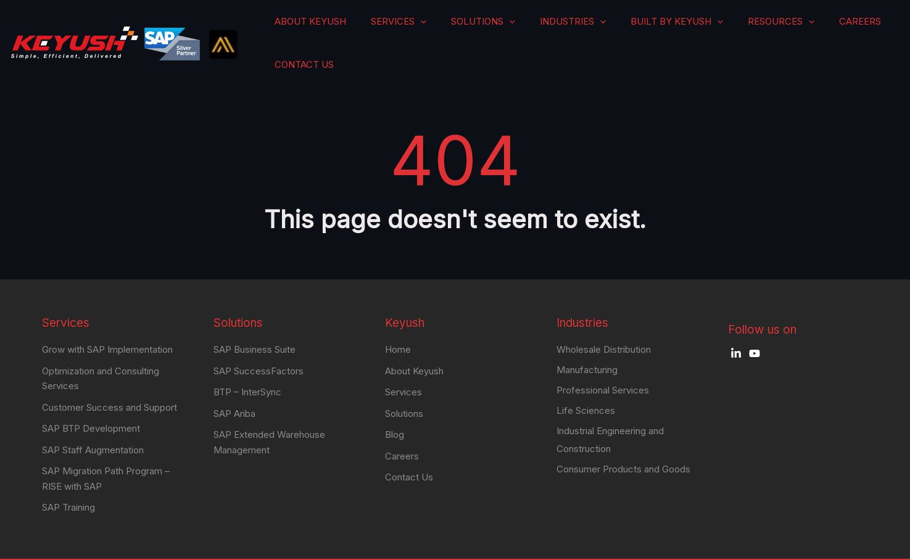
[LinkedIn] (736, 322)
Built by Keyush (678, 27)
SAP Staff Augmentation (93, 417)
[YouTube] (754, 322)
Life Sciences (585, 382)
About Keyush (408, 28)
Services (473, 27)
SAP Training (68, 474)
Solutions (535, 27)
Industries (601, 27)
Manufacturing (587, 340)
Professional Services (602, 361)
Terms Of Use (763, 545)
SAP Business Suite (254, 318)
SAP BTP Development (91, 396)
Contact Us (866, 28)
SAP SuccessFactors (258, 339)
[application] (491, 27)
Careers (812, 28)
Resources (756, 27)
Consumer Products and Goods (623, 442)
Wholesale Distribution (603, 319)
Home (398, 318)
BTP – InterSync (247, 360)
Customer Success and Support (109, 375)
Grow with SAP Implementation (107, 318)
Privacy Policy (824, 545)
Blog (394, 402)
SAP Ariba (234, 381)
